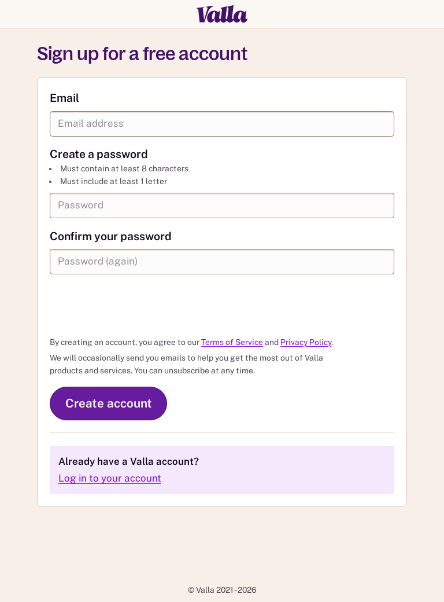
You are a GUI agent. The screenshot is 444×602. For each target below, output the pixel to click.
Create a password (99, 153)
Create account (108, 403)
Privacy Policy (305, 342)
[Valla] (222, 14)
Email (64, 97)
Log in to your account (109, 478)
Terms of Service (232, 342)
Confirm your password (111, 236)
